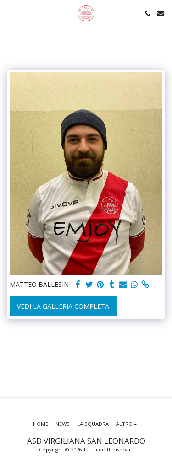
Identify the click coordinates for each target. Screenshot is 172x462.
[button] (10, 13)
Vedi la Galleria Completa (63, 306)
